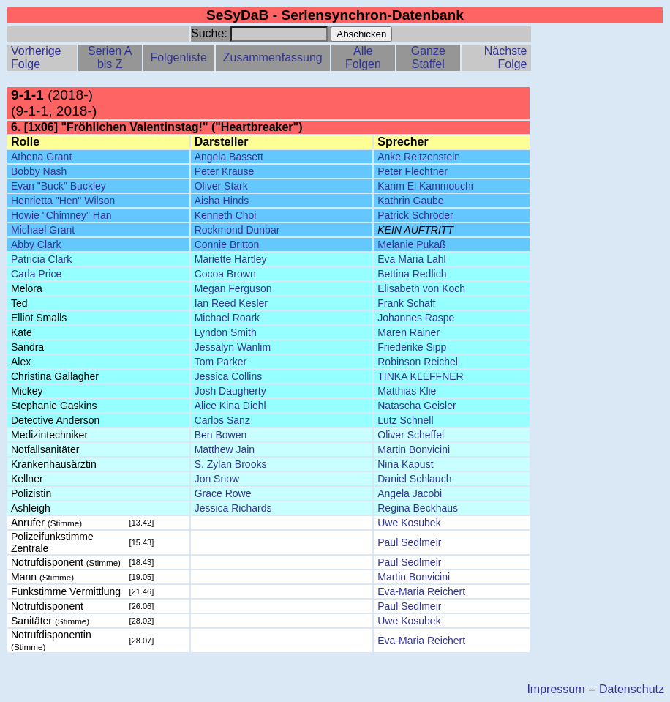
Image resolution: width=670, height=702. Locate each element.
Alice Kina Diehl (230, 405)
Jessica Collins (229, 376)
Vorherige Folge (36, 57)
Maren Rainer (408, 332)
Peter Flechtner (412, 171)
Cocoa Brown (225, 274)
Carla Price (36, 274)
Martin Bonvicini (413, 449)
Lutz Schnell (405, 420)
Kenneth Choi (226, 215)
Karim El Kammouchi (425, 186)
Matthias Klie (406, 391)
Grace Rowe (223, 493)
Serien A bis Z (110, 57)
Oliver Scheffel (410, 435)
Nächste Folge (505, 57)
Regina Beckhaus (417, 508)
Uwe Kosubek (408, 523)
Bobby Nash (39, 171)
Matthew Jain (225, 449)
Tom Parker (221, 361)
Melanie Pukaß (411, 244)
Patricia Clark (41, 259)
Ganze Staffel (428, 57)
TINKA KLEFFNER (420, 376)
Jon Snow (217, 479)
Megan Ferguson (233, 288)
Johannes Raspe (415, 318)
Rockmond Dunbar (237, 230)
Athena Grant (41, 157)
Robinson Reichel (417, 361)
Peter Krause (225, 171)
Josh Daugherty (230, 391)
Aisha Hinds (222, 200)
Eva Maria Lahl (411, 259)
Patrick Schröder (415, 215)
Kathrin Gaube (410, 200)
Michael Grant (43, 230)
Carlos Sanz (222, 420)
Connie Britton (227, 244)
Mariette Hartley (231, 259)
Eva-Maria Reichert (421, 591)
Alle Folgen (363, 57)
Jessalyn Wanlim (233, 347)
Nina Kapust (405, 464)
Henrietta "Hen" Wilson (63, 200)
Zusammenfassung (273, 57)
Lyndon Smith (226, 332)
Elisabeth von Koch (421, 288)
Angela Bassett (229, 157)
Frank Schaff (406, 303)
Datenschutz (631, 689)
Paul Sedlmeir (409, 542)
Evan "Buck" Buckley (58, 186)
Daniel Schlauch (414, 479)
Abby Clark (36, 244)
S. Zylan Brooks (231, 464)
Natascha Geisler (416, 405)
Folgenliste (178, 57)
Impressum (555, 689)
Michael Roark (227, 318)
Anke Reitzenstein (418, 157)
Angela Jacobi (409, 493)
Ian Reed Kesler (231, 303)
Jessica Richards (233, 508)
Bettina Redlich (411, 274)
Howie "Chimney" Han (61, 215)
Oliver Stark (221, 186)
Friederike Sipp (411, 347)
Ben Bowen (221, 435)
